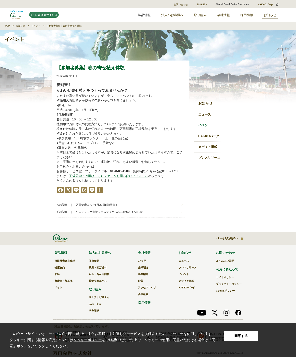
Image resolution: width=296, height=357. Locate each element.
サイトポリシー (225, 277)
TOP (7, 25)
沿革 (140, 280)
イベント (35, 25)
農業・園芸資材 (98, 267)
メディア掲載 (207, 147)
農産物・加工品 (63, 280)
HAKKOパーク (208, 136)
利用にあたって (227, 269)
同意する (241, 336)
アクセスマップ (147, 287)
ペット (58, 287)
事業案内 (143, 274)
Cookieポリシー (225, 290)
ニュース (204, 114)
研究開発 (94, 310)
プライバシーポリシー (229, 284)
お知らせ (270, 15)
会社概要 (143, 294)
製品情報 (61, 252)
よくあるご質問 (225, 260)
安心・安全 (95, 304)
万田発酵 (16, 14)
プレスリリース (209, 157)
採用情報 (246, 15)
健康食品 (60, 267)
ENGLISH (202, 4)
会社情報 (223, 15)
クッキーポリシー (87, 340)
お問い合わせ (181, 4)
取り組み (200, 15)
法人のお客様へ (172, 15)
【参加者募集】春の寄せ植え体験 (64, 25)
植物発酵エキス (98, 280)
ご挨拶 (142, 260)
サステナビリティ (99, 297)
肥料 (57, 274)
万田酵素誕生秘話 (65, 260)
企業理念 (143, 267)
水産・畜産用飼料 (99, 274)
